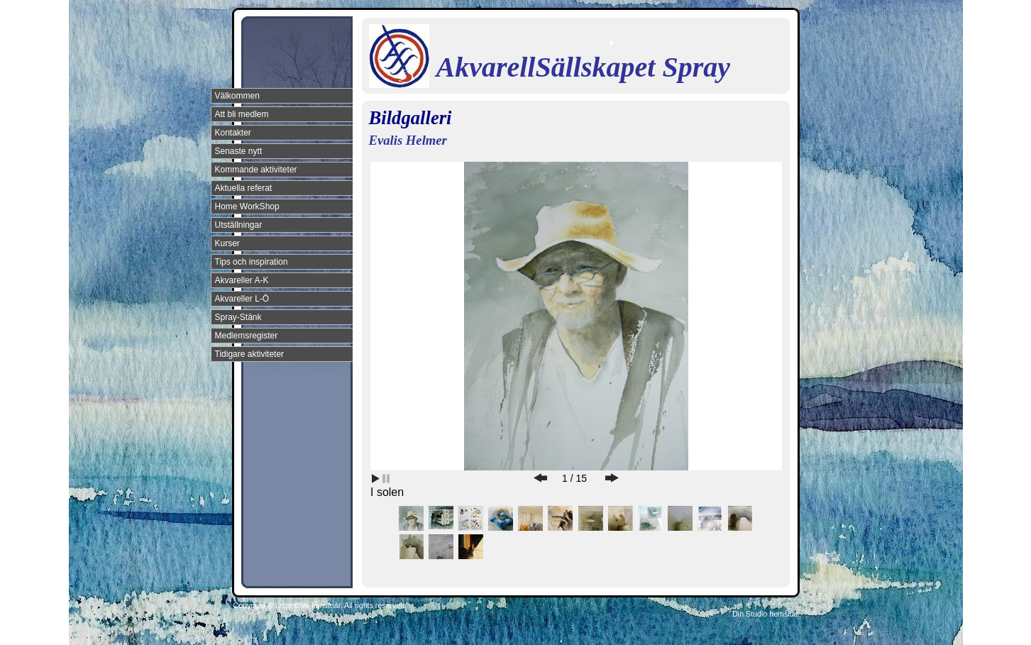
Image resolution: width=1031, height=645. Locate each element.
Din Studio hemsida (765, 614)
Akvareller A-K (242, 280)
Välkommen (237, 96)
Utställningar (239, 225)
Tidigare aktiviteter (250, 354)
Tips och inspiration (251, 262)
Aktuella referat (243, 188)
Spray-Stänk (238, 317)
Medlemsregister (246, 336)
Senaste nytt (239, 151)
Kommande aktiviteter (256, 170)
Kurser (227, 243)
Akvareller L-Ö (242, 299)
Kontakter (233, 133)
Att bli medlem (242, 114)
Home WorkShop (247, 206)
